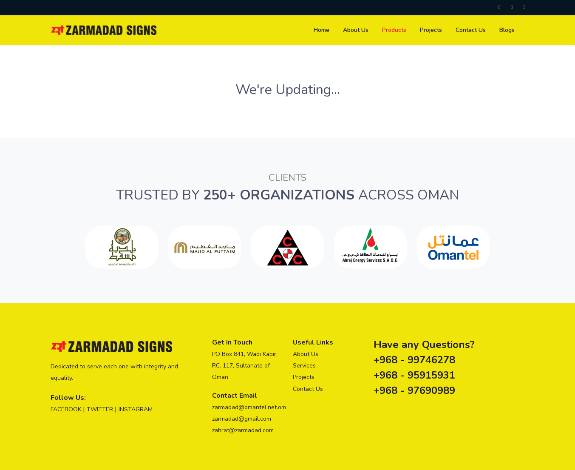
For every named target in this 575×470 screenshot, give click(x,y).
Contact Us (308, 389)
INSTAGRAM (136, 409)
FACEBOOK (66, 409)
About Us (305, 354)
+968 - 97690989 (414, 390)
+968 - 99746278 (414, 360)
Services (304, 366)
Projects (303, 377)
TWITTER (100, 409)
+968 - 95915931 (414, 375)
